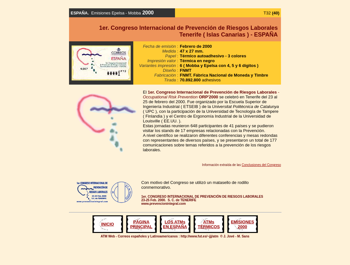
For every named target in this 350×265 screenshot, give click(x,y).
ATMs (208, 221)
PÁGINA (141, 221)
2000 (242, 226)
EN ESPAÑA (175, 226)
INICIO (107, 224)
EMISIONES (242, 221)
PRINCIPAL (141, 226)
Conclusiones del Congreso (261, 165)
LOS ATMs (175, 221)
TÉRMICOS (209, 226)
